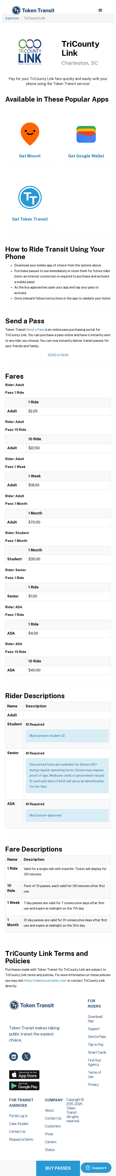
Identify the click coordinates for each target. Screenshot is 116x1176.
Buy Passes (58, 1168)
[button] (100, 10)
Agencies (12, 18)
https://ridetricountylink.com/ (45, 980)
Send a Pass (35, 329)
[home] (33, 10)
